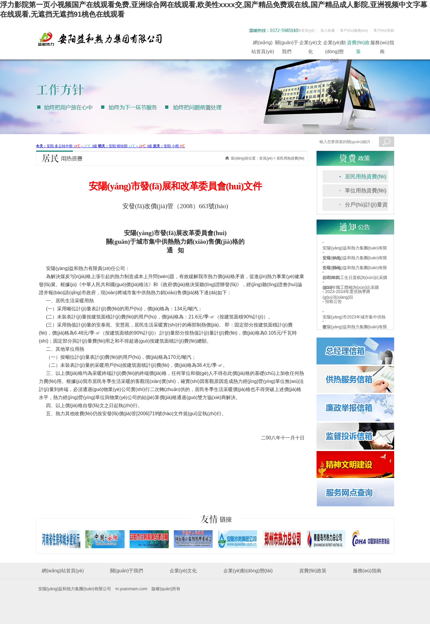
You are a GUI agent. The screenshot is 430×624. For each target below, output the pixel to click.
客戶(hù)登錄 (384, 30)
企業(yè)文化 (310, 43)
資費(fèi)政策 (358, 43)
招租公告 (333, 301)
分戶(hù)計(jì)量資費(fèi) (366, 206)
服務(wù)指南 (382, 43)
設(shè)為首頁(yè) (300, 30)
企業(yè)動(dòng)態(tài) (334, 43)
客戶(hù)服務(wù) (354, 30)
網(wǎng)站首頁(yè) (262, 43)
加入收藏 (327, 30)
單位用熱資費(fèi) (365, 191)
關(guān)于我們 (286, 43)
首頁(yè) (266, 158)
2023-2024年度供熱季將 (347, 291)
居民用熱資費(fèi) (365, 177)
